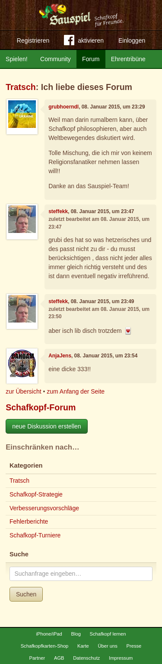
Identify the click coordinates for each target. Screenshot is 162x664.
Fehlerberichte (29, 521)
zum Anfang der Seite (76, 391)
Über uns (107, 645)
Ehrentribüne (128, 59)
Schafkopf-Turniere (35, 535)
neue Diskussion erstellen (46, 426)
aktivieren (84, 41)
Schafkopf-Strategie (36, 494)
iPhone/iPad (49, 633)
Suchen (26, 594)
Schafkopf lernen (108, 633)
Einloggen (131, 40)
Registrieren (33, 40)
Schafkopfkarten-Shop (45, 645)
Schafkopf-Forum (41, 407)
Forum (90, 59)
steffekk (58, 211)
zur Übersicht (23, 391)
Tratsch (21, 87)
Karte (83, 645)
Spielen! (17, 59)
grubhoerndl (63, 107)
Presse (134, 645)
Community (55, 59)
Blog (75, 633)
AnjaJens (59, 356)
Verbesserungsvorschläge (44, 508)
